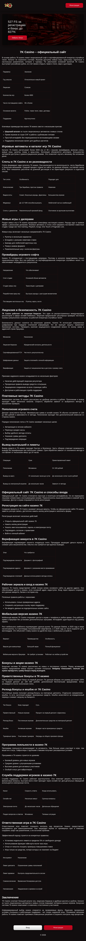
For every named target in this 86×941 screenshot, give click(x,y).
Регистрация (74, 5)
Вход (28, 928)
